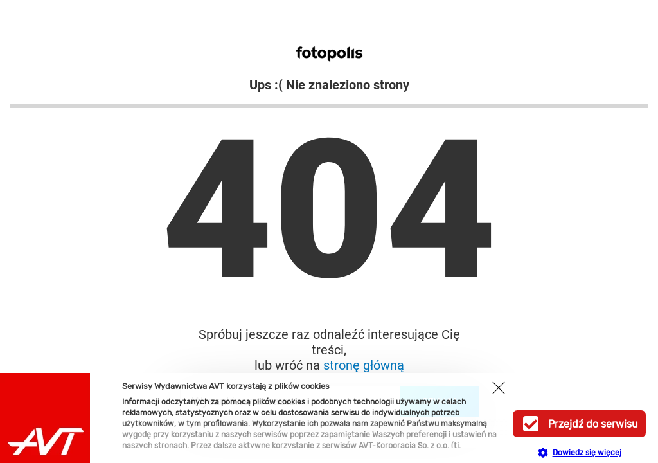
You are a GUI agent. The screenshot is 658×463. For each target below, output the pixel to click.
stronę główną (363, 365)
